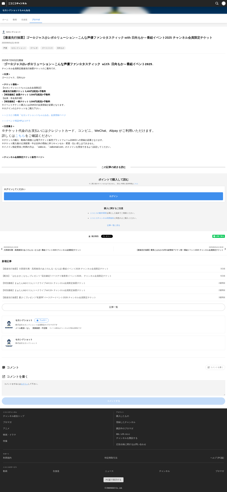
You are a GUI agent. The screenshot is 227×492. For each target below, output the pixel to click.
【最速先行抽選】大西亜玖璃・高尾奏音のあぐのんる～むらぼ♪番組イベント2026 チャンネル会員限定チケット (55, 269)
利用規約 (7, 458)
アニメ (6, 428)
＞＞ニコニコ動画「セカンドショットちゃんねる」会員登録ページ (34, 115)
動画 (15, 19)
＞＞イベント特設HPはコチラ (16, 121)
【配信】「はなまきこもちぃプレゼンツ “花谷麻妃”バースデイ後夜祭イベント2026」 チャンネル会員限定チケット (57, 276)
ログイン (24, 384)
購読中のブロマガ (124, 428)
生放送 (24, 19)
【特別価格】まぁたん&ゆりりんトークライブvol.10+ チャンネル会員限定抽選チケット (44, 290)
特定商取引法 (111, 458)
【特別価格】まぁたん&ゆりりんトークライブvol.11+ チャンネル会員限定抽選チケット (44, 283)
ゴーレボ (34, 48)
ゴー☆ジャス (47, 48)
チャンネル (164, 471)
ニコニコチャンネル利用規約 (102, 218)
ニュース (109, 471)
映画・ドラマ (9, 434)
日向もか (60, 48)
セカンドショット (18, 48)
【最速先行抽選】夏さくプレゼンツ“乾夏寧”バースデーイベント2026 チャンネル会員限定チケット (49, 297)
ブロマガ (36, 19)
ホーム (5, 19)
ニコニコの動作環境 (98, 213)
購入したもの (122, 416)
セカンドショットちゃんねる (16, 10)
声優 (5, 48)
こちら (20, 135)
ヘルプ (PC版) (217, 458)
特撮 (5, 441)
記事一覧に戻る (113, 225)
